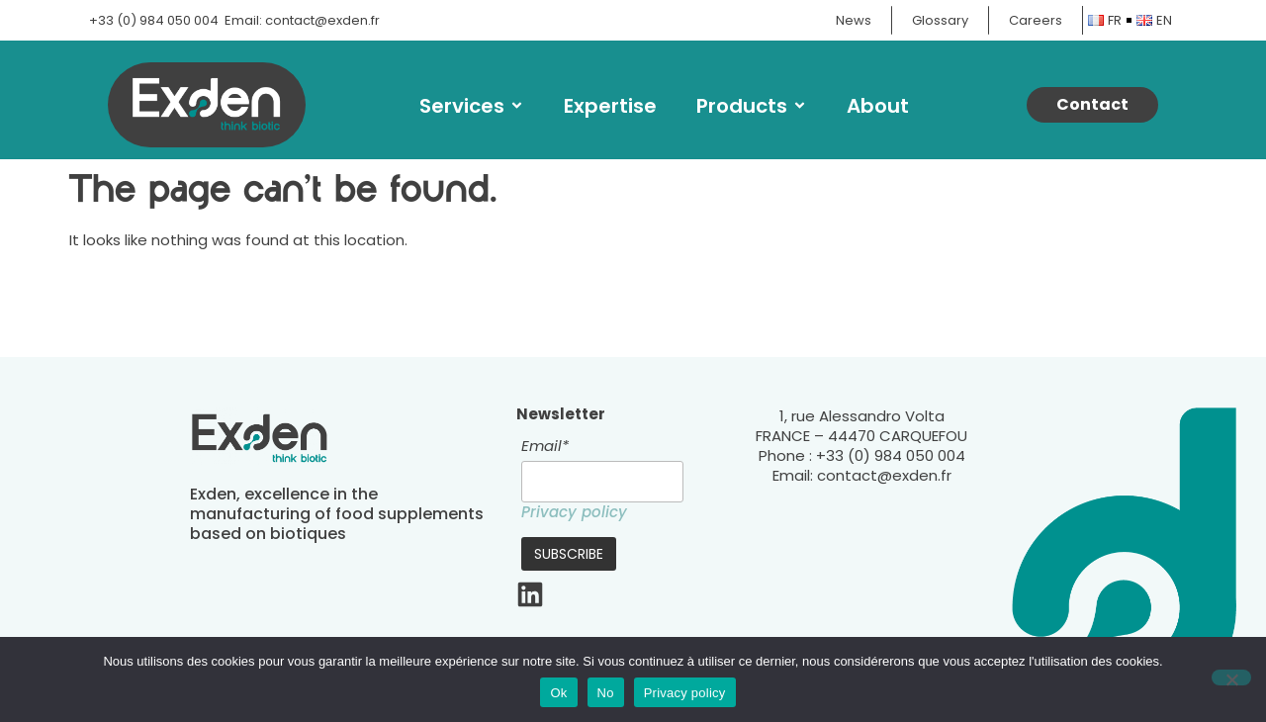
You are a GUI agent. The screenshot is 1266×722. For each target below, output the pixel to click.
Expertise (610, 106)
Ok (558, 692)
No (605, 692)
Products (751, 106)
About (878, 106)
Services (471, 106)
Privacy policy (574, 511)
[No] (1231, 677)
